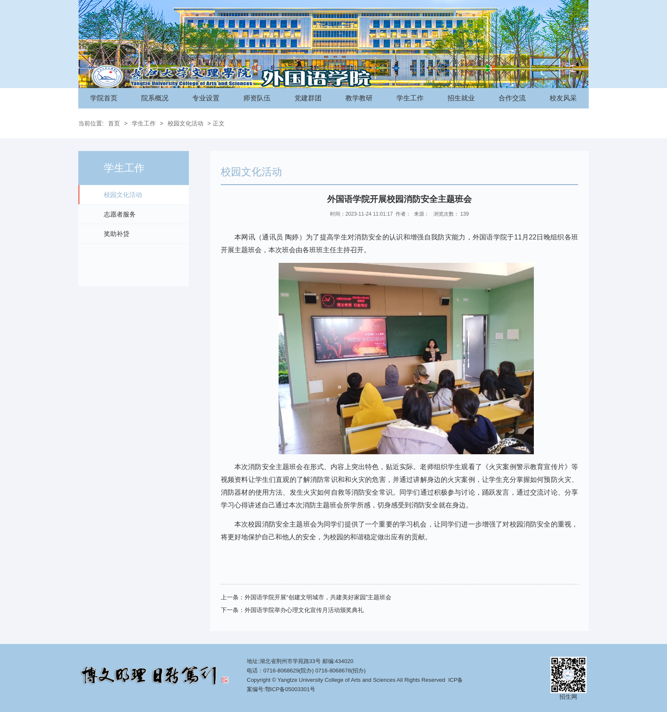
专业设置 (205, 98)
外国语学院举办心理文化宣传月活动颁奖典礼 (304, 610)
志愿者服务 (120, 214)
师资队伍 (257, 98)
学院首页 (103, 98)
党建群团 (308, 98)
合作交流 (512, 98)
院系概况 (154, 98)
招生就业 (461, 98)
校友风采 (563, 98)
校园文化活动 (185, 123)
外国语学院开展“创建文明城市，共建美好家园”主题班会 (318, 597)
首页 (114, 123)
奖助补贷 (116, 233)
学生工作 (410, 98)
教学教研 (359, 98)
